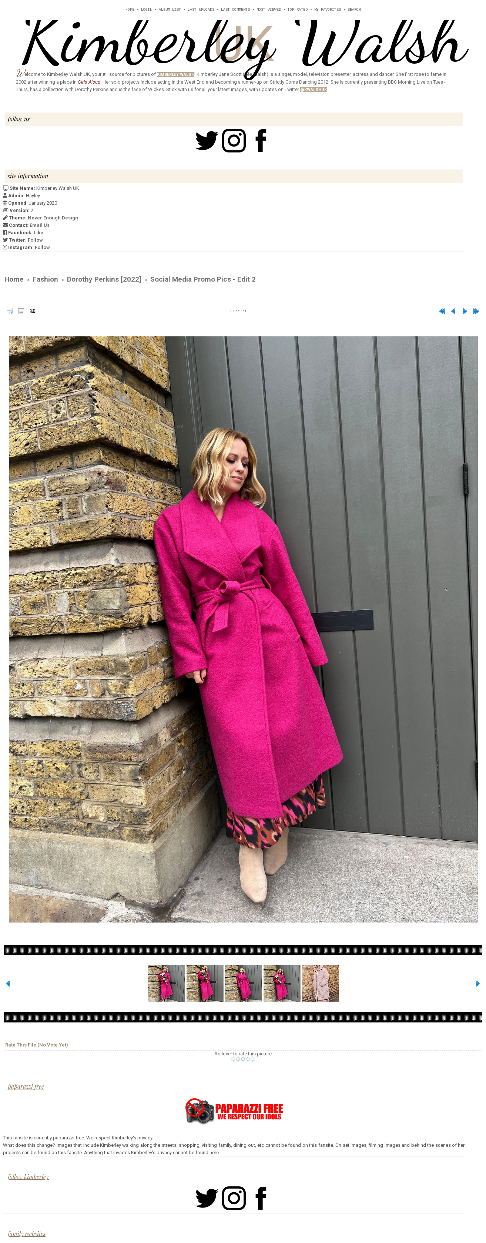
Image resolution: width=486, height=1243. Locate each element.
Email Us (40, 225)
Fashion (45, 279)
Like (38, 232)
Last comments (235, 10)
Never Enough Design (53, 218)
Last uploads (201, 10)
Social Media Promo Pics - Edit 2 (203, 279)
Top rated (298, 10)
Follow (35, 240)
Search (354, 10)
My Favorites (327, 10)
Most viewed (269, 10)
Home (129, 10)
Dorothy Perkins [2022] (104, 279)
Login (146, 10)
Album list (170, 10)
